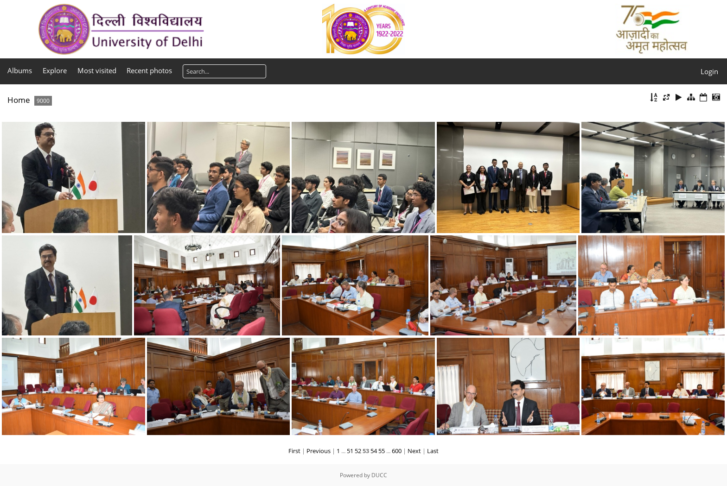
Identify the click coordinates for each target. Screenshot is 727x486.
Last (433, 451)
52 (358, 451)
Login (709, 71)
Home (18, 100)
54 (373, 451)
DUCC (379, 475)
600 (397, 451)
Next (414, 451)
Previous (318, 451)
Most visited (96, 70)
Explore (55, 70)
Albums (19, 70)
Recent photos (149, 70)
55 (381, 451)
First (294, 451)
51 (350, 451)
